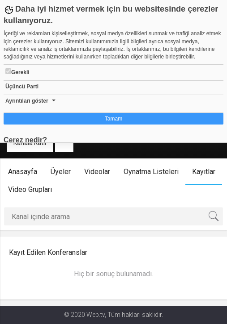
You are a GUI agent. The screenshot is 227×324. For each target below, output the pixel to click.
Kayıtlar (203, 171)
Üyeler (61, 171)
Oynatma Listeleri (151, 171)
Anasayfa (22, 171)
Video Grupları (30, 189)
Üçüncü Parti (22, 86)
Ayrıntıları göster (26, 101)
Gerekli (17, 71)
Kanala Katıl (29, 142)
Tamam (113, 119)
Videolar (97, 171)
